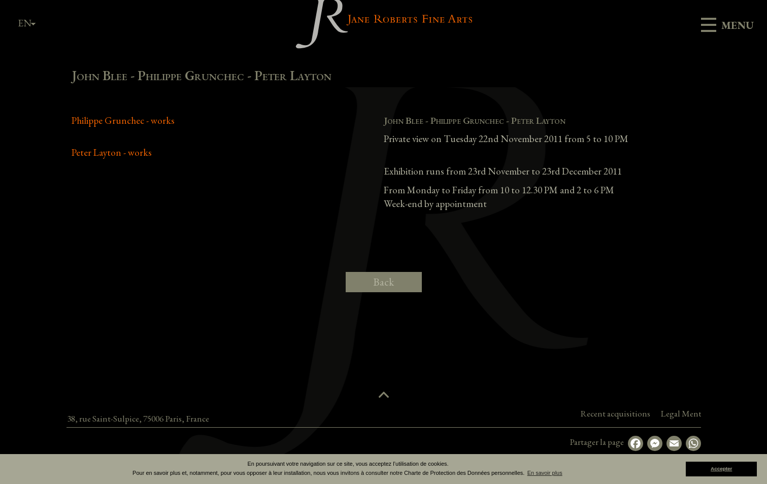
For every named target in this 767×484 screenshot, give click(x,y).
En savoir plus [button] (544, 473)
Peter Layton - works (112, 152)
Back (383, 282)
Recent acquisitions (691, 413)
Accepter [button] (721, 468)
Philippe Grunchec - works (123, 120)
